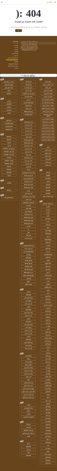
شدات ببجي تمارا (28, 125)
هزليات (48, 394)
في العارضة (9, 110)
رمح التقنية (48, 317)
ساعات (48, 147)
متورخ (48, 290)
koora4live (48, 178)
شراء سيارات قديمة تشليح (28, 397)
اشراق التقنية (48, 233)
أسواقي (48, 260)
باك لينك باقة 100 (28, 263)
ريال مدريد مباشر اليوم (9, 81)
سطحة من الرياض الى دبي (48, 119)
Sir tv (28, 443)
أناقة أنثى (48, 284)
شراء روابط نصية (28, 87)
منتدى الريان (48, 463)
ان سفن (48, 236)
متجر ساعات (48, 162)
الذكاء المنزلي (15, 53)
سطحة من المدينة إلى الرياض (48, 134)
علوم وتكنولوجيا (9, 129)
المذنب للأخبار (48, 376)
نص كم (48, 221)
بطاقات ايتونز (28, 208)
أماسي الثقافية (48, 287)
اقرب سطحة (48, 87)
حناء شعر (28, 226)
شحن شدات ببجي (28, 193)
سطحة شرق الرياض (48, 93)
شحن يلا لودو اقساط (28, 142)
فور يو (28, 190)
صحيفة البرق (48, 418)
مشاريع (28, 281)
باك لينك (16, 55)
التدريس (28, 99)
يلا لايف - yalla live (9, 160)
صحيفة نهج (48, 269)
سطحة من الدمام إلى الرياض (48, 128)
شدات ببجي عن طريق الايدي (28, 172)
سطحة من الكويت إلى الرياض (48, 139)
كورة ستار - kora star (9, 154)
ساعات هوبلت (48, 165)
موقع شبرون (48, 421)
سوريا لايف (9, 157)
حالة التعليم (48, 391)
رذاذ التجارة (48, 320)
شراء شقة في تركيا (9, 197)
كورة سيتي (28, 427)
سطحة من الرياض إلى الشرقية (48, 115)
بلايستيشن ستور (28, 211)
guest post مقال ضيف (28, 251)
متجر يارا (48, 347)
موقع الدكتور (48, 406)
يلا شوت (48, 181)
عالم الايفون (48, 257)
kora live (9, 166)
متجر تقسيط (28, 154)
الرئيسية (16, 45)
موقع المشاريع (48, 382)
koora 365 (9, 172)
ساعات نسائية (48, 156)
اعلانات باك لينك (28, 284)
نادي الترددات (48, 302)
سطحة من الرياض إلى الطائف (48, 108)
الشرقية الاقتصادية (48, 254)
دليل (48, 445)
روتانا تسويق (48, 296)
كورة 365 (28, 424)
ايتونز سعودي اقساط (28, 139)
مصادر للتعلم (9, 120)
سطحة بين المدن (28, 361)
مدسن (48, 293)
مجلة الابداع (48, 299)
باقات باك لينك (28, 90)
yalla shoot (28, 294)
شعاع (48, 350)
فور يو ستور (28, 166)
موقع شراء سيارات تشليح (28, 388)
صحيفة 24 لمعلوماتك (13, 64)
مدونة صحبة (48, 335)
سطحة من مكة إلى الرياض (48, 105)
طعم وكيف (48, 323)
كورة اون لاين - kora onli (8, 148)
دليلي (48, 215)
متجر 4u (28, 169)
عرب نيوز (48, 251)
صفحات (16, 68)
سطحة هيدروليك (28, 364)
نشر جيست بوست (28, 248)
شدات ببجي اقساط (28, 122)
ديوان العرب (48, 353)
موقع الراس (48, 379)
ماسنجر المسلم (48, 433)
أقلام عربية (48, 358)
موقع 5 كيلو (48, 218)
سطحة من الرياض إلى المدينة (48, 131)
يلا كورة (9, 113)
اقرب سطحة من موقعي (48, 84)
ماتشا (28, 232)
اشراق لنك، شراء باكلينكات (28, 93)
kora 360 (48, 193)
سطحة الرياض (48, 81)
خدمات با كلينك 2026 (28, 272)
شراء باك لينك (28, 81)
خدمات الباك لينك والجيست (28, 245)
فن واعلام (9, 190)
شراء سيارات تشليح (28, 385)
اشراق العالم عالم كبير (29, 102)
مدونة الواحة (48, 427)
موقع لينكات (48, 430)
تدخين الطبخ (48, 409)
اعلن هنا (48, 206)
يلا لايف (28, 405)
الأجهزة (16, 51)
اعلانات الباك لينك (28, 96)
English (16, 61)
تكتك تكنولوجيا (48, 263)
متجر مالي (48, 224)
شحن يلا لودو (28, 199)
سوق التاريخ (28, 257)
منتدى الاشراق (28, 105)
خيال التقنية (48, 242)
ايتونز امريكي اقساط (28, 184)
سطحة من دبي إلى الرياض (48, 122)
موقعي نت (48, 370)
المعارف (48, 308)
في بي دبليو (48, 400)
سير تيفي (28, 449)
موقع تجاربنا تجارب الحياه (28, 275)
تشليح (28, 379)
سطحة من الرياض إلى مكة (48, 102)
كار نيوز (48, 272)
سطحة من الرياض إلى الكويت (48, 137)
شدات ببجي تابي (28, 131)
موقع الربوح (48, 412)
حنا (28, 229)
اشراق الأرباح (48, 344)
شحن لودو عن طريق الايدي (28, 202)
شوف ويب (48, 245)
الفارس (48, 364)
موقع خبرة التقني (48, 275)
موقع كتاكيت (48, 442)
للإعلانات (7, 468)
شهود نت (48, 326)
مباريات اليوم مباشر (28, 297)
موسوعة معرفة (48, 454)
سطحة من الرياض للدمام (48, 111)
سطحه (28, 358)
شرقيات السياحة (48, 338)
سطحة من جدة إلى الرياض (48, 125)
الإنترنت (16, 47)
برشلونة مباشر (28, 300)
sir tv (28, 452)
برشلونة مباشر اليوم (9, 84)
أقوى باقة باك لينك (28, 269)
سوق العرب (28, 254)
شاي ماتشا (28, 235)
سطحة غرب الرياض (48, 96)
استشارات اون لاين (48, 305)
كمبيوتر (16, 49)
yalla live (9, 93)
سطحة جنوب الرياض (28, 373)
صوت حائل (48, 415)
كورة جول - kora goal (9, 151)
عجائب (48, 281)
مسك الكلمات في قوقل (48, 203)
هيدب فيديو (48, 314)
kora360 (48, 175)
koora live (48, 187)
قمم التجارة (48, 424)
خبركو (48, 227)
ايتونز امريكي (28, 137)
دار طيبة (48, 439)
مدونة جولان (48, 361)
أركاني (48, 329)
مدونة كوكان (48, 266)
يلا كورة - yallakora (9, 163)
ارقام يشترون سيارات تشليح (28, 391)
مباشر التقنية (48, 332)
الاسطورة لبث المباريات (28, 417)
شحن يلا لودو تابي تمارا (28, 178)
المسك (48, 397)
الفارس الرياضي (9, 126)
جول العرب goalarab (28, 430)
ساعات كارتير (48, 150)
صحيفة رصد (48, 448)
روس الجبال (48, 355)
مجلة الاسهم (48, 248)
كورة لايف (48, 172)
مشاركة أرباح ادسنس (13, 57)
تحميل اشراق (48, 311)
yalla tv (28, 411)
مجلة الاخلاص (48, 457)
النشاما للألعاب (48, 385)
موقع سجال (48, 367)
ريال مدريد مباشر (28, 303)
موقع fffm (48, 460)
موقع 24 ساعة (48, 230)
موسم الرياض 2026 (28, 111)
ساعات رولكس (48, 153)
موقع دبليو (48, 373)
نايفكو (48, 451)
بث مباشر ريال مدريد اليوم (28, 433)
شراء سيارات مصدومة (28, 394)
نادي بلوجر (48, 278)
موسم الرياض (28, 108)
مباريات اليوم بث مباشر (48, 196)
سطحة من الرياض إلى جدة (48, 99)
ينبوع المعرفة (48, 388)
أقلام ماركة (48, 159)
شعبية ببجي (28, 205)
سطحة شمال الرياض (48, 90)
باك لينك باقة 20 (28, 260)
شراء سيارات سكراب (28, 382)
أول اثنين (48, 403)
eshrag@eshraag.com (27, 50)
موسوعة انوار (48, 341)
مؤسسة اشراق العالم (13, 66)
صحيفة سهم (48, 436)
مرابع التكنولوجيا (48, 239)
